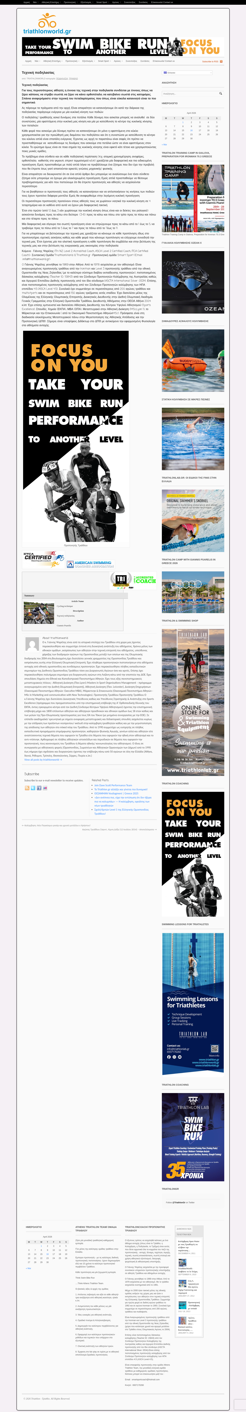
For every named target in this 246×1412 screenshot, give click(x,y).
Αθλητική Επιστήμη (50, 2)
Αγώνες (116, 2)
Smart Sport (102, 2)
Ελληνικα (169, 73)
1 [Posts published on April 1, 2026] (183, 122)
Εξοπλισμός (86, 2)
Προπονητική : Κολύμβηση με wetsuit (194, 1305)
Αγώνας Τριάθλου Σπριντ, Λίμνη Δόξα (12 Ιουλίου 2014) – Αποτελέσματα (119, 829)
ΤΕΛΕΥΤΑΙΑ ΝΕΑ (184, 1234)
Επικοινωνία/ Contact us (162, 2)
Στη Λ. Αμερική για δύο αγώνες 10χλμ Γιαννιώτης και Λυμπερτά (188, 1287)
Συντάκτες (143, 2)
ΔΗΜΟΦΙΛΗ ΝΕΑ (184, 1229)
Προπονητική (70, 2)
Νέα (35, 2)
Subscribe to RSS (210, 61)
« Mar (164, 144)
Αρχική (27, 2)
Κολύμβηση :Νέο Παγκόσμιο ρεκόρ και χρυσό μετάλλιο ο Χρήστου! (56, 825)
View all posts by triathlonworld (43, 759)
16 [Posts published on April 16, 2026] (191, 130)
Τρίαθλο (73, 78)
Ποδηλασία (62, 78)
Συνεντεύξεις (129, 2)
